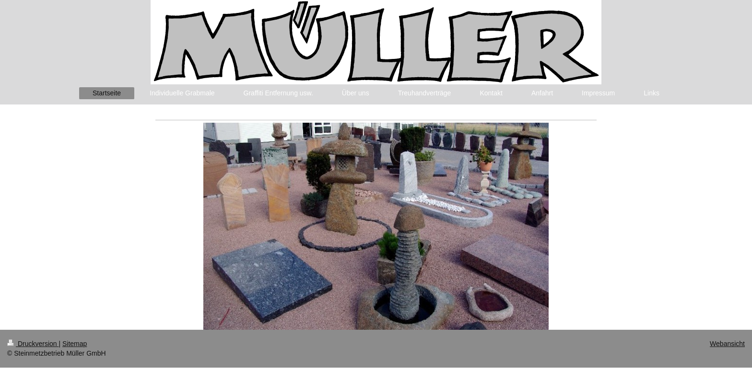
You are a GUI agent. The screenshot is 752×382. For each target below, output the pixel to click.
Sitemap (74, 343)
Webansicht (727, 343)
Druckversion (33, 343)
